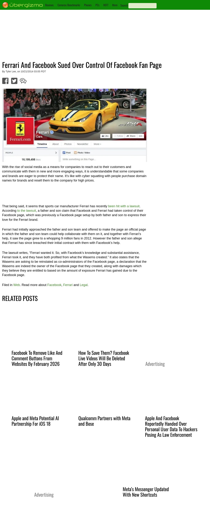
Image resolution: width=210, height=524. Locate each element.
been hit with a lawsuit (123, 206)
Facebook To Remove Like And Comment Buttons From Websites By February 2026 (37, 358)
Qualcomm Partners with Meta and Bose (104, 421)
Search (124, 5)
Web (16, 285)
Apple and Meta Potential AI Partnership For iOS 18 (35, 421)
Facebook (54, 285)
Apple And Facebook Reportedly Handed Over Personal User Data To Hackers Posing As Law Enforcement (171, 426)
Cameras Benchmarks (69, 5)
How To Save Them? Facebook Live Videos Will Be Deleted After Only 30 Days (103, 358)
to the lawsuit (26, 210)
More (115, 5)
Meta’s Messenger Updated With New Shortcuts (146, 491)
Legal (84, 285)
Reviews (49, 5)
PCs (97, 5)
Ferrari (68, 285)
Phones (88, 5)
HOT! (105, 5)
